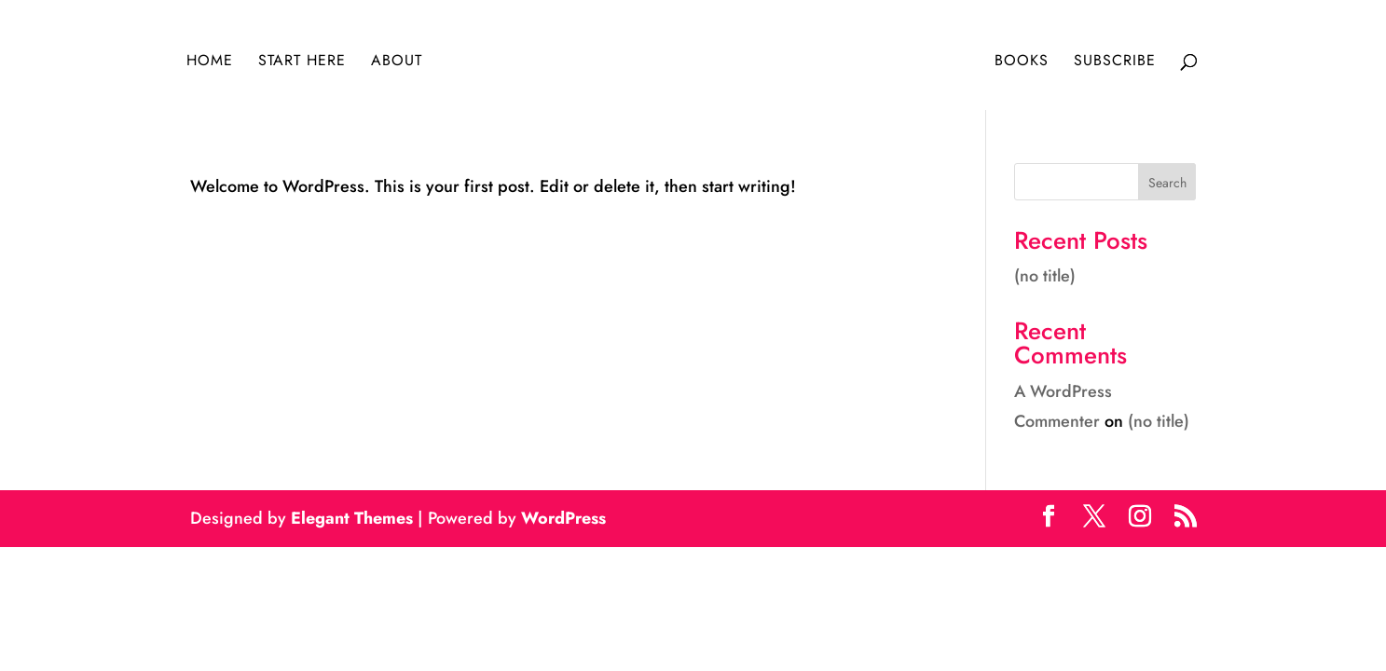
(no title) (1045, 276)
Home (209, 62)
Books (1022, 62)
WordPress (563, 518)
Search (1167, 182)
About (396, 62)
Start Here (302, 62)
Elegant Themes (352, 518)
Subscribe (1115, 62)
